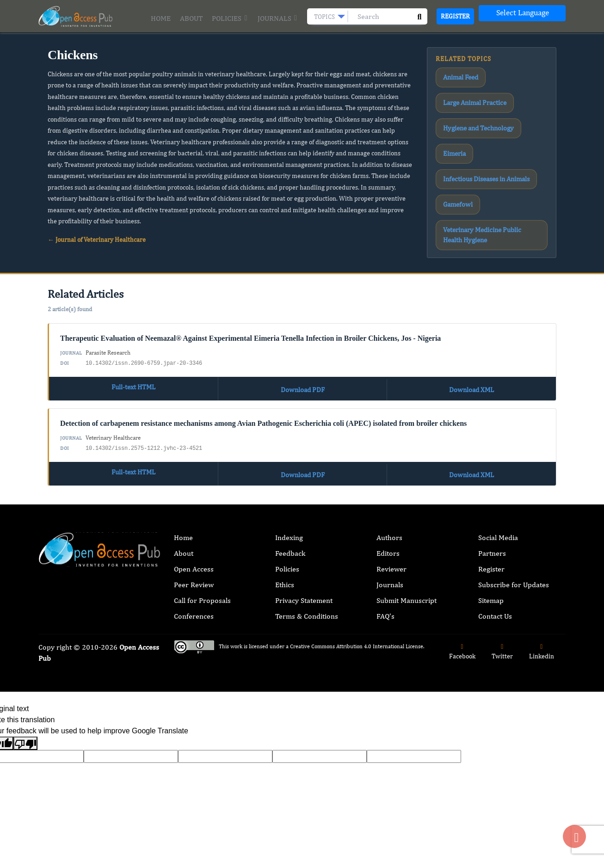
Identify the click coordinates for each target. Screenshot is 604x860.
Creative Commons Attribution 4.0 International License (356, 627)
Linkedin (541, 632)
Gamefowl (453, 125)
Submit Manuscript (406, 581)
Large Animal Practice (512, 74)
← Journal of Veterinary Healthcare (97, 239)
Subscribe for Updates (513, 565)
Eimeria (524, 91)
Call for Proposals (202, 581)
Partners (492, 533)
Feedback (290, 533)
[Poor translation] (25, 724)
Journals (278, 18)
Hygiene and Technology (471, 91)
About (191, 18)
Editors (388, 533)
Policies (230, 18)
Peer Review (194, 565)
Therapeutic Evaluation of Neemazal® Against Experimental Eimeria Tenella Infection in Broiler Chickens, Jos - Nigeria (250, 326)
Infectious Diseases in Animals (477, 108)
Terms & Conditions (306, 596)
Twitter (502, 632)
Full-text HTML (133, 373)
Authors (389, 518)
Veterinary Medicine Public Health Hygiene (482, 146)
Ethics (284, 565)
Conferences (194, 596)
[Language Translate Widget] (522, 13)
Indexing (289, 518)
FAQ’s (385, 596)
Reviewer (391, 549)
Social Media (498, 518)
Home (161, 18)
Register (455, 16)
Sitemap (491, 581)
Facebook (462, 632)
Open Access (194, 549)
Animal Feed (456, 74)
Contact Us (495, 596)
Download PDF (303, 373)
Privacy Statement (304, 581)
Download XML (471, 373)
